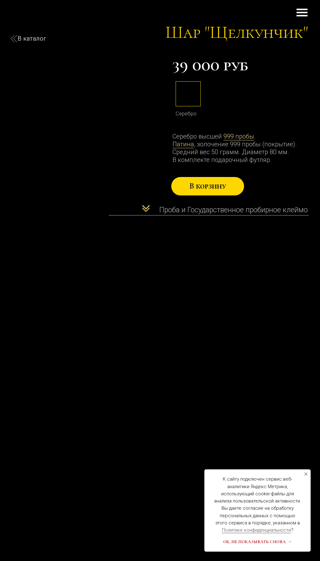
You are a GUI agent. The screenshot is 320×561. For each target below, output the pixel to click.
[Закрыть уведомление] (306, 474)
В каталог (32, 38)
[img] (188, 93)
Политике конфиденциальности (256, 530)
